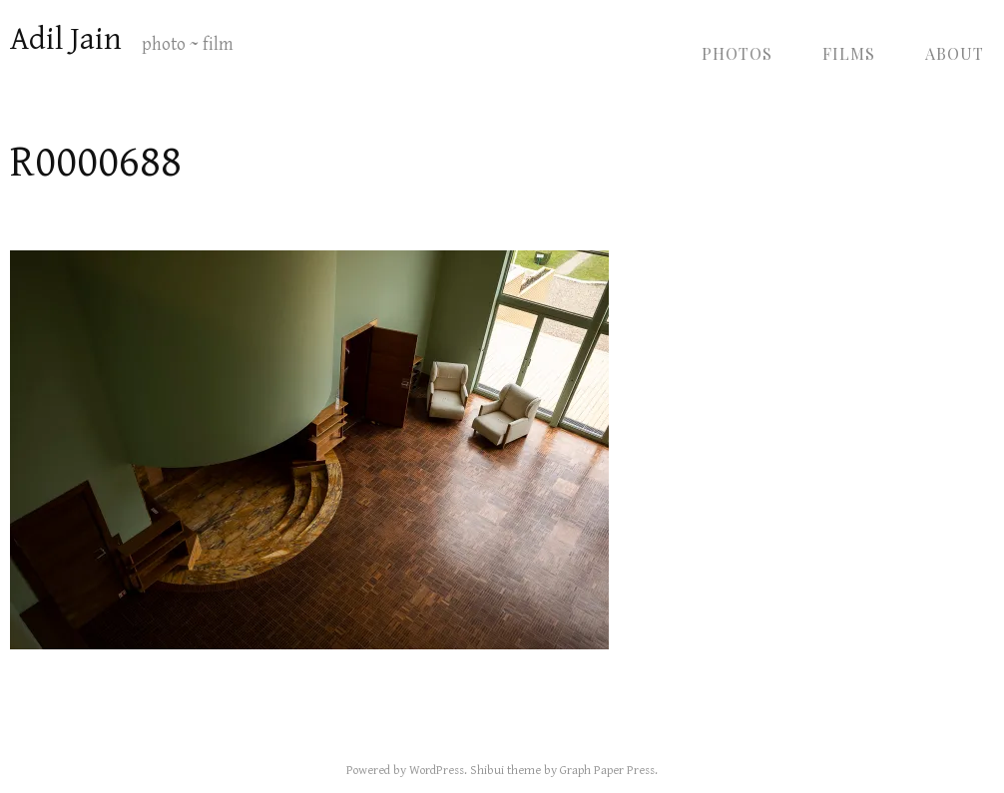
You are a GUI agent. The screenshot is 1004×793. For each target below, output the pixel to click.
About (954, 53)
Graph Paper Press (607, 770)
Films (848, 53)
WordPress (436, 770)
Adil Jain (66, 39)
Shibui (487, 770)
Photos (737, 53)
